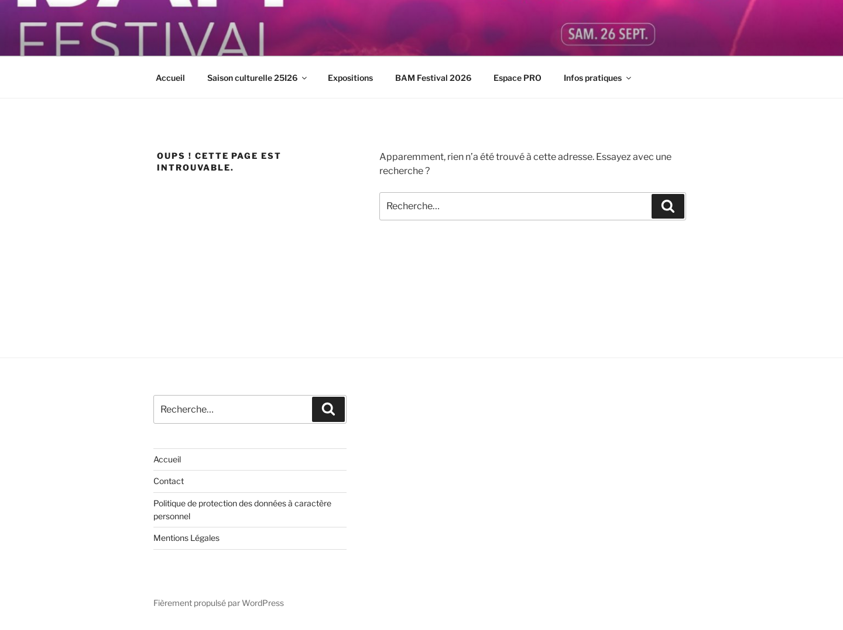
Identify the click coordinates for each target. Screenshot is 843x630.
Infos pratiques (598, 78)
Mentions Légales (186, 538)
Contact (168, 481)
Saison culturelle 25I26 (258, 78)
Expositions (350, 78)
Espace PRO (518, 78)
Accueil (170, 78)
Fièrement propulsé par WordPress (218, 603)
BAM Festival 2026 (433, 78)
